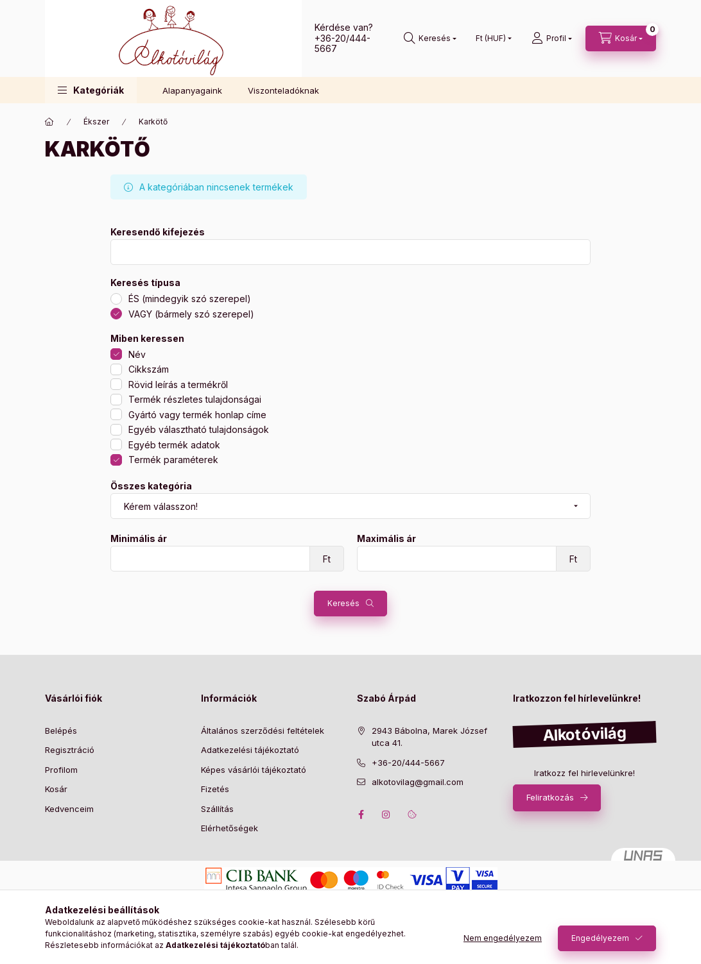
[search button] (430, 38)
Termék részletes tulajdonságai (194, 399)
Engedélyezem (600, 938)
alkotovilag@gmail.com (417, 782)
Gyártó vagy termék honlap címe (197, 414)
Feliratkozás (550, 797)
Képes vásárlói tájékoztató (253, 770)
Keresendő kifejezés (157, 232)
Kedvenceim (69, 809)
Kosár (56, 789)
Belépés (61, 730)
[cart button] (620, 38)
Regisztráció (69, 750)
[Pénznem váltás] (491, 38)
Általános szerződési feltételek (262, 730)
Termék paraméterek (173, 459)
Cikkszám (148, 369)
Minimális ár (138, 539)
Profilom (61, 770)
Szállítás (217, 809)
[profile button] (551, 38)
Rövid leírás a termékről (178, 384)
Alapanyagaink (192, 90)
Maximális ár (386, 539)
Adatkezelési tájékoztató (250, 750)
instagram (386, 814)
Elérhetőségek (229, 828)
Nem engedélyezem (502, 938)
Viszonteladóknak (283, 90)
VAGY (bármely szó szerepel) (191, 314)
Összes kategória (151, 486)
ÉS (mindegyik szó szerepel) (189, 298)
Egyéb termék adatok (174, 444)
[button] (91, 90)
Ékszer (96, 121)
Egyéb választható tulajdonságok (198, 429)
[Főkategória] (49, 122)
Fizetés (215, 789)
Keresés (343, 603)
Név (137, 354)
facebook (361, 814)
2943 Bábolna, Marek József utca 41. (429, 736)
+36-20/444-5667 (342, 44)
